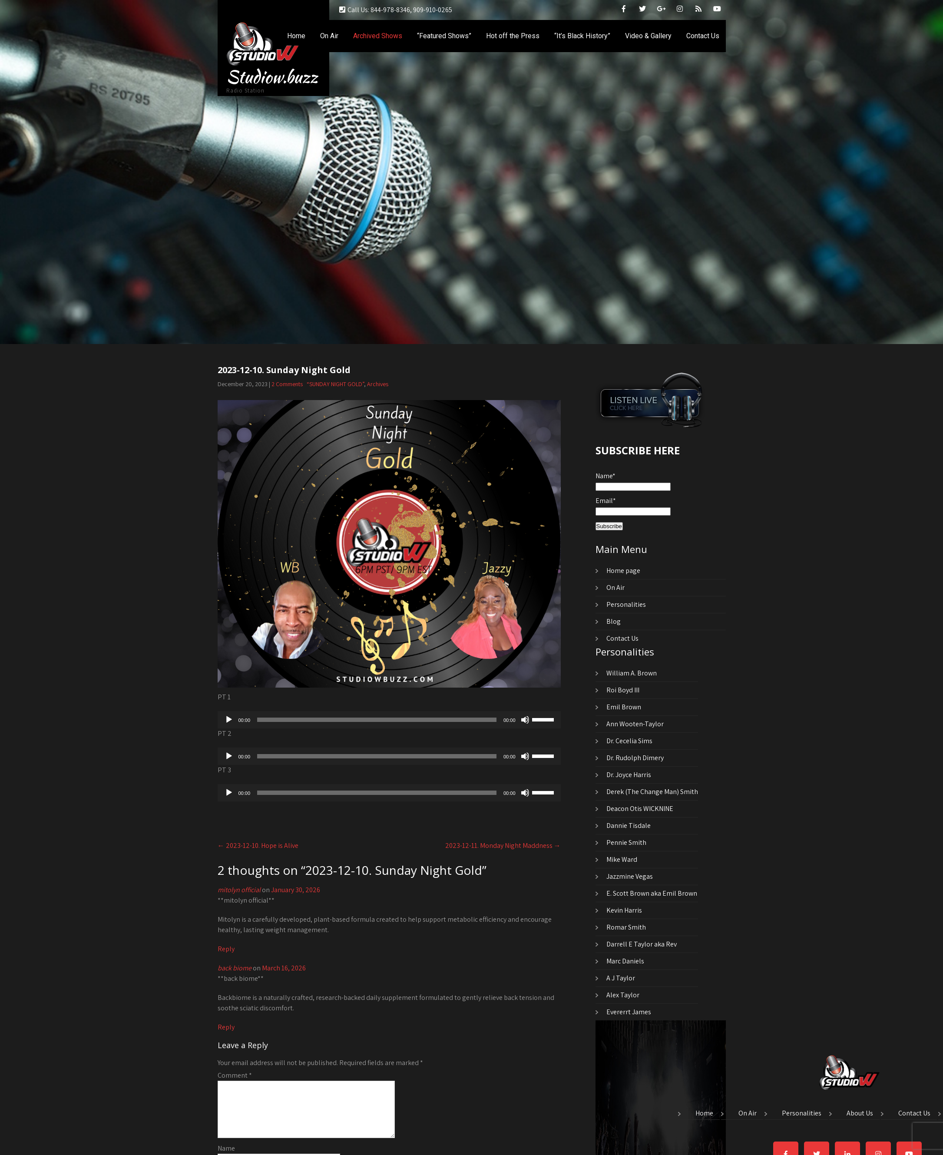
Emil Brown (623, 707)
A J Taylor (620, 978)
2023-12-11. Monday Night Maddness (503, 845)
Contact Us (702, 36)
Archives (377, 384)
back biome (234, 968)
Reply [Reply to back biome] (226, 1027)
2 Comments (287, 384)
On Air (329, 36)
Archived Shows (377, 36)
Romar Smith (626, 927)
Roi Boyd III (622, 690)
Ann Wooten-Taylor (635, 723)
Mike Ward (621, 859)
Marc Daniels (625, 961)
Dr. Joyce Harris (628, 774)
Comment (235, 1075)
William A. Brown (631, 673)
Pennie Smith (626, 842)
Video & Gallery (648, 36)
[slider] (376, 720)
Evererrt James (628, 1011)
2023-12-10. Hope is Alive (258, 845)
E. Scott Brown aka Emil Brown (651, 893)
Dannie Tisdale (628, 825)
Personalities (626, 604)
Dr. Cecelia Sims (629, 740)
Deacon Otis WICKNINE (639, 808)
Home (296, 36)
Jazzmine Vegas (629, 876)
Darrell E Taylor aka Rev (641, 944)
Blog (613, 621)
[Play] (229, 719)
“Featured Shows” (444, 36)
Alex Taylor (622, 994)
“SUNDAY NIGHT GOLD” (335, 384)
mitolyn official (239, 889)
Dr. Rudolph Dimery (635, 757)
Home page (623, 570)
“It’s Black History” (582, 36)
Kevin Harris (624, 910)
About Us (860, 1113)
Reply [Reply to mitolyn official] (226, 948)
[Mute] (525, 719)
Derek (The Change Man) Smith (652, 791)
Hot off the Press (512, 36)
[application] (389, 719)
